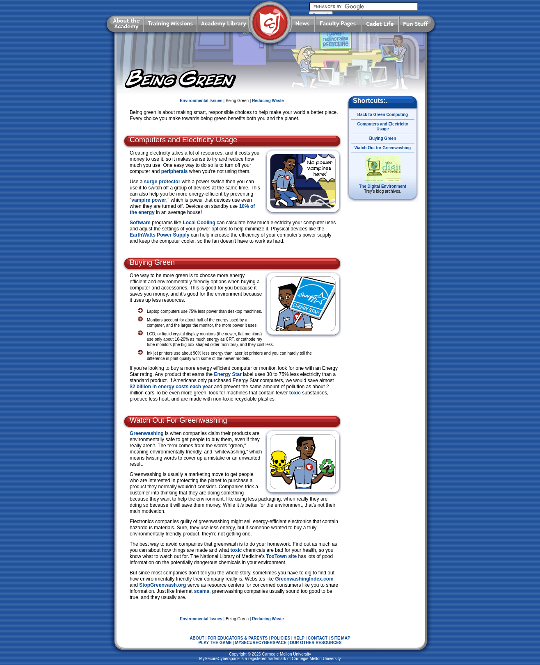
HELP (298, 638)
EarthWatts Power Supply (160, 235)
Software (140, 222)
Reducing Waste (268, 100)
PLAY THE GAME (215, 642)
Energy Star (227, 374)
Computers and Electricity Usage (382, 126)
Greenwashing (147, 433)
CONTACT (317, 638)
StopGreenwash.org (162, 585)
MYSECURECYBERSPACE (260, 642)
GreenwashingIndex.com (303, 579)
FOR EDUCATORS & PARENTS (238, 638)
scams (201, 591)
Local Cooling (199, 222)
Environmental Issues (201, 100)
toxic (295, 393)
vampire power (148, 200)
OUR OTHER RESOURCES (315, 642)
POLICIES (280, 638)
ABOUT (197, 638)
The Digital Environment (382, 186)
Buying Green (382, 138)
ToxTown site (281, 556)
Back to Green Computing (382, 114)
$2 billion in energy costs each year (171, 386)
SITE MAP (340, 638)
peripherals (174, 171)
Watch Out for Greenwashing (383, 148)
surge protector (162, 181)
